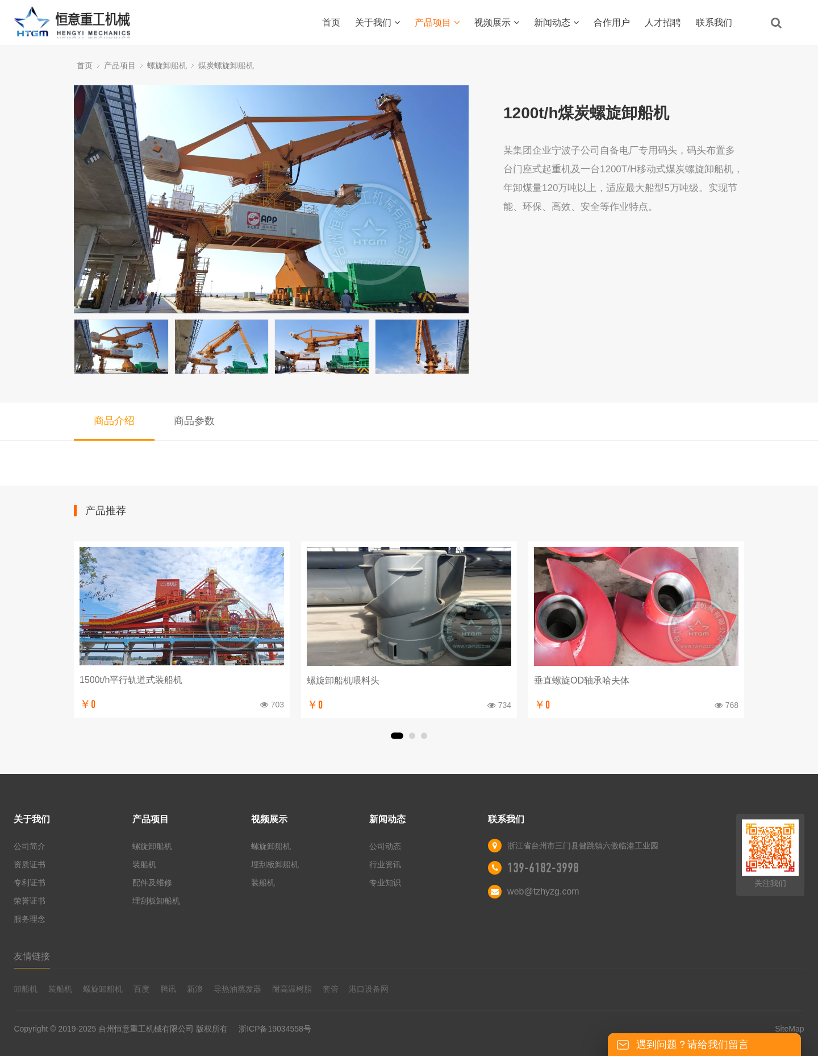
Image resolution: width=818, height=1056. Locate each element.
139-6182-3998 (543, 867)
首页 (331, 22)
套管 (331, 988)
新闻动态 (556, 22)
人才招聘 (663, 22)
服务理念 (29, 919)
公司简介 (29, 846)
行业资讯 (385, 864)
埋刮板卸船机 (156, 900)
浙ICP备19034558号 (275, 1028)
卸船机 (25, 988)
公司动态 (385, 846)
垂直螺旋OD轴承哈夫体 (581, 680)
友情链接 (32, 956)
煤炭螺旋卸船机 (226, 65)
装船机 (144, 864)
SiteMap (789, 1028)
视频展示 (496, 22)
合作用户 (612, 22)
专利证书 (29, 882)
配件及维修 (152, 882)
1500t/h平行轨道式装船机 (131, 680)
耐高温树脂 (292, 988)
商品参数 (194, 420)
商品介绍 (114, 420)
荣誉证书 (29, 900)
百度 (141, 988)
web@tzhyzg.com (543, 891)
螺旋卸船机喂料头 (343, 680)
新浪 (195, 988)
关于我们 (377, 22)
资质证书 (29, 864)
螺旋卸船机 (167, 65)
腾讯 (168, 988)
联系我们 (714, 22)
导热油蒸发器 (237, 988)
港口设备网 (369, 988)
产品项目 (437, 22)
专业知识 (385, 882)
